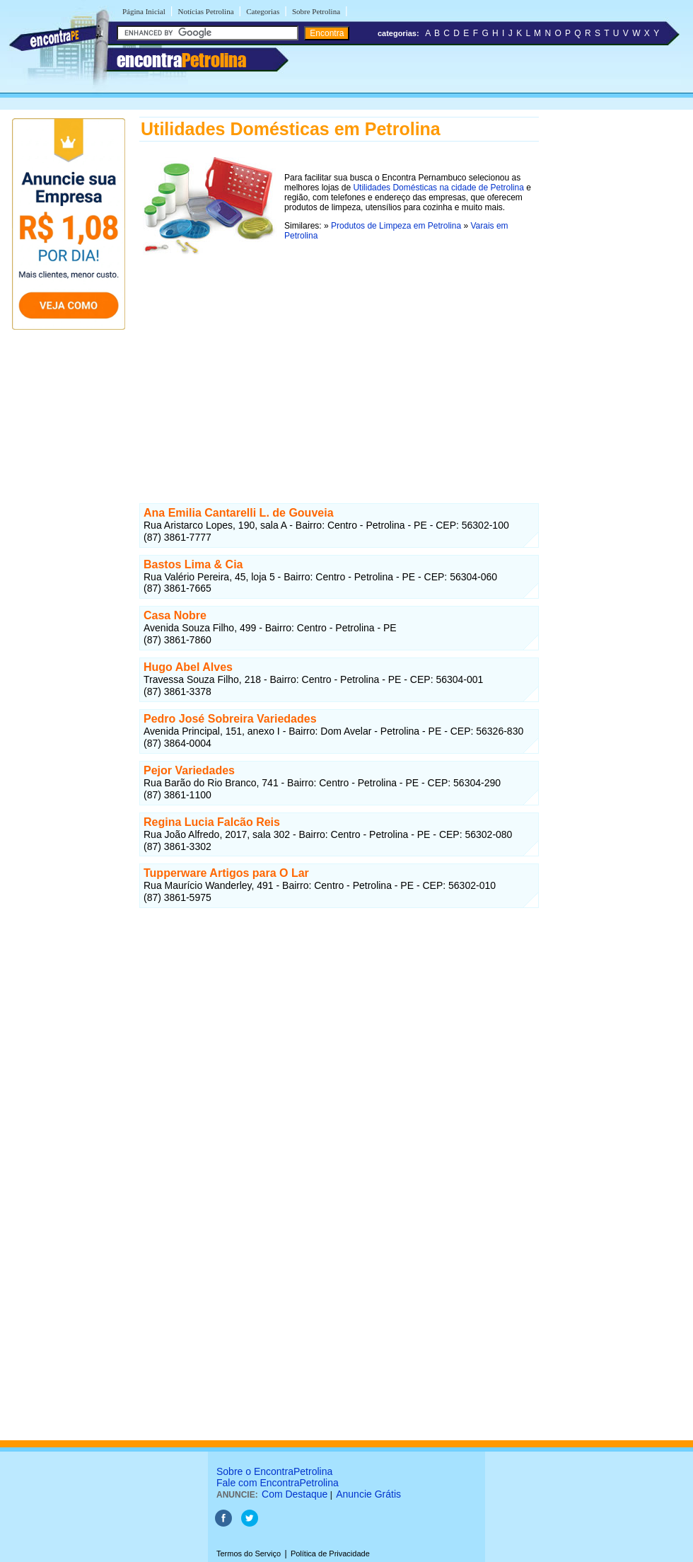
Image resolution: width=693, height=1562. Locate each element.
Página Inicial (143, 11)
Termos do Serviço (248, 1553)
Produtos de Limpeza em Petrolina (396, 226)
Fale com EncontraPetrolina (277, 1482)
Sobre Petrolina (316, 11)
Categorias (262, 11)
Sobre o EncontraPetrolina (274, 1471)
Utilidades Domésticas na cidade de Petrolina (438, 188)
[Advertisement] (339, 359)
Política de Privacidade (330, 1553)
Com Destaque (294, 1494)
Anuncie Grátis (368, 1494)
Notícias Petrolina (205, 11)
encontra (181, 60)
